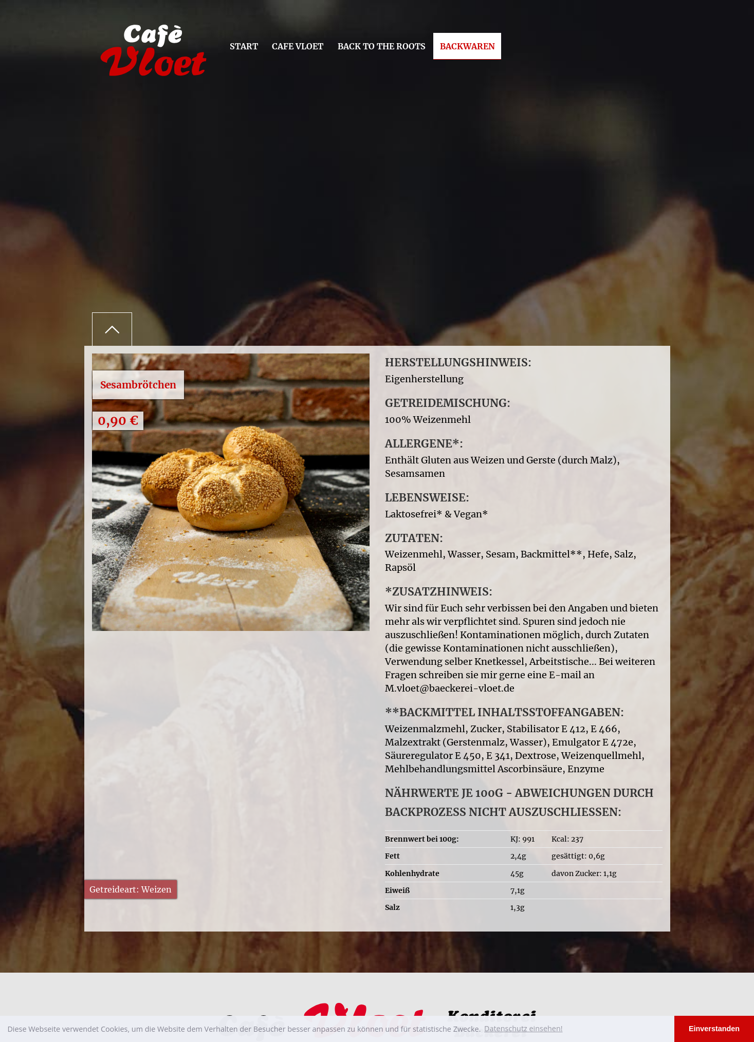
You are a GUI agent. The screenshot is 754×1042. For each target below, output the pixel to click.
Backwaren (467, 46)
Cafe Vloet (297, 46)
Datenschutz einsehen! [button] (523, 1028)
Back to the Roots (382, 46)
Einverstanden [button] (714, 1029)
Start (244, 46)
